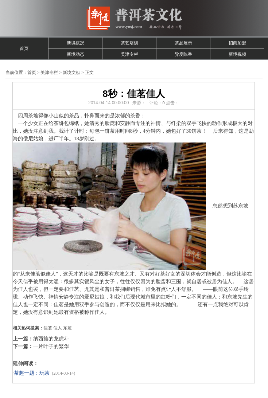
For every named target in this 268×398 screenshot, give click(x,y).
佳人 (57, 328)
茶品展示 (183, 43)
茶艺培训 (129, 43)
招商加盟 (237, 43)
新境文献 (71, 72)
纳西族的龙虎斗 (51, 339)
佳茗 (47, 328)
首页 (24, 48)
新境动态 (75, 54)
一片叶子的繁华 (51, 346)
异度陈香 (183, 54)
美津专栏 (129, 54)
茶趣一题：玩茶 (32, 373)
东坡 (67, 328)
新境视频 (237, 54)
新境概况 (75, 43)
